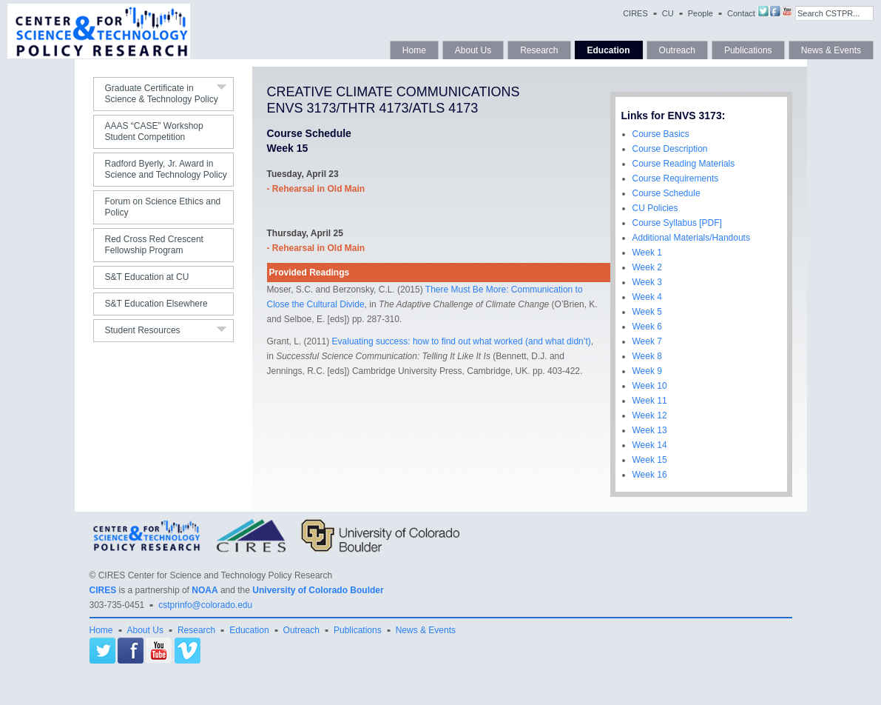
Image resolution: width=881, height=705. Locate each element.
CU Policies (655, 208)
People (700, 13)
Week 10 (649, 386)
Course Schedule (666, 193)
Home (414, 50)
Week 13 (649, 430)
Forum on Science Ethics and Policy (163, 207)
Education (608, 50)
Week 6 (647, 326)
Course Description (670, 149)
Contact (741, 13)
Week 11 (649, 400)
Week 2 (647, 267)
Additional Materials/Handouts (691, 238)
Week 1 (647, 252)
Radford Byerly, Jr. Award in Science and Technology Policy (166, 169)
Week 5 (647, 312)
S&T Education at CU (147, 277)
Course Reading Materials (683, 163)
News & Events (831, 50)
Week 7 (647, 341)
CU (668, 13)
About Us (473, 50)
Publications (748, 50)
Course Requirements (675, 178)
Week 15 (649, 460)
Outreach (677, 50)
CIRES (635, 13)
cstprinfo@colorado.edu (205, 605)
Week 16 (649, 475)
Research (539, 50)
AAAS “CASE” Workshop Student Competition (154, 131)
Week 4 (647, 297)
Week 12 (649, 415)
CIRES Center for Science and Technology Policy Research (215, 575)
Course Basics (660, 134)
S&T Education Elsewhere (156, 303)
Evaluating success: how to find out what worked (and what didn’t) (461, 341)
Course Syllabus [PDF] (677, 223)
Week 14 (649, 445)
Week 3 (647, 282)
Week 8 (647, 356)
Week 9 (647, 371)
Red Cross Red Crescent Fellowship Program (154, 244)
